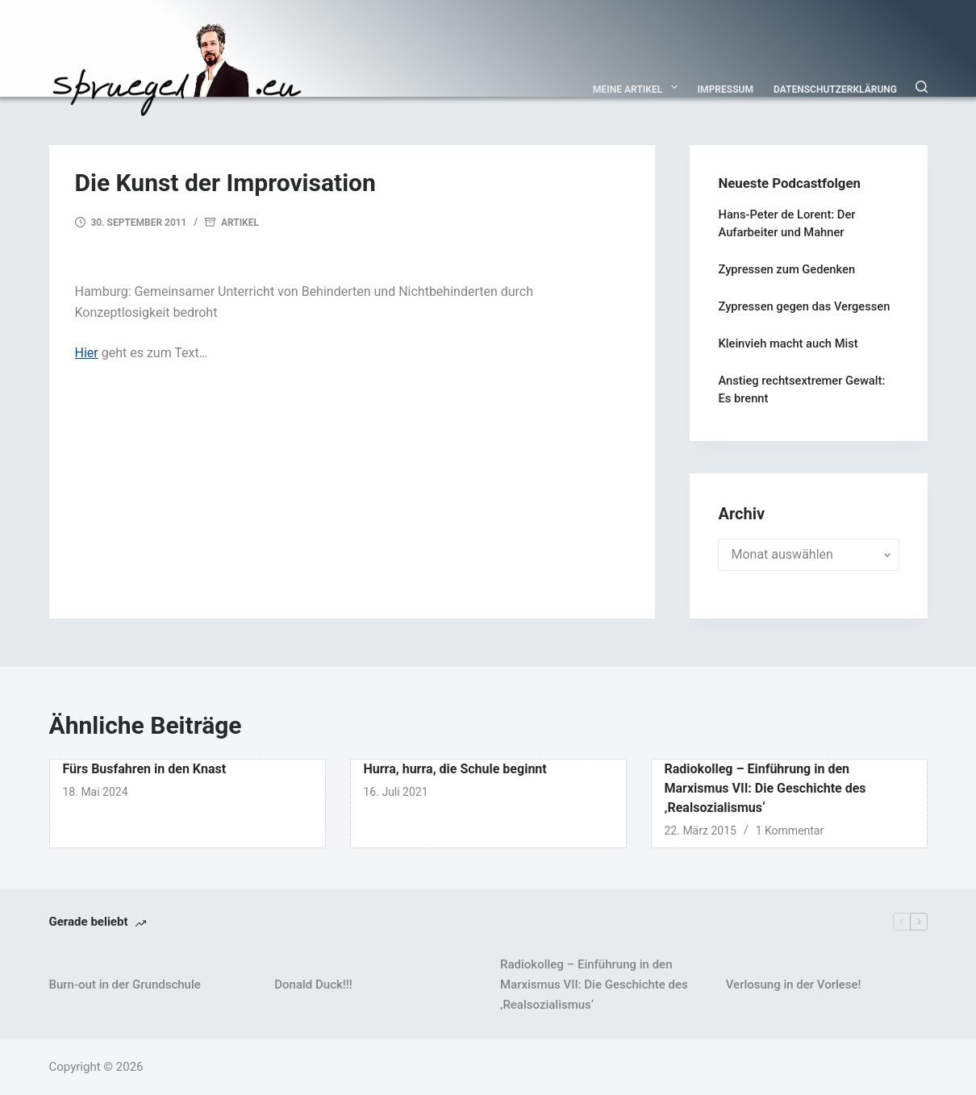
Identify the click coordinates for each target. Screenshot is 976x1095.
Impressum (725, 89)
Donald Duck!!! (313, 984)
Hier (86, 352)
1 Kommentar (790, 830)
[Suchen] (922, 87)
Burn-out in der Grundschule (125, 984)
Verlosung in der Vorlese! (793, 984)
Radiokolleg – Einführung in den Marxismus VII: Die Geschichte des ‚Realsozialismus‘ (765, 788)
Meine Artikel (638, 87)
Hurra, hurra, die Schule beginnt (455, 768)
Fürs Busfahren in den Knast (145, 768)
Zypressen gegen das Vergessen (804, 306)
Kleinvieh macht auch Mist (787, 343)
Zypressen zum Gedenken (786, 269)
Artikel (240, 222)
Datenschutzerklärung (835, 89)
